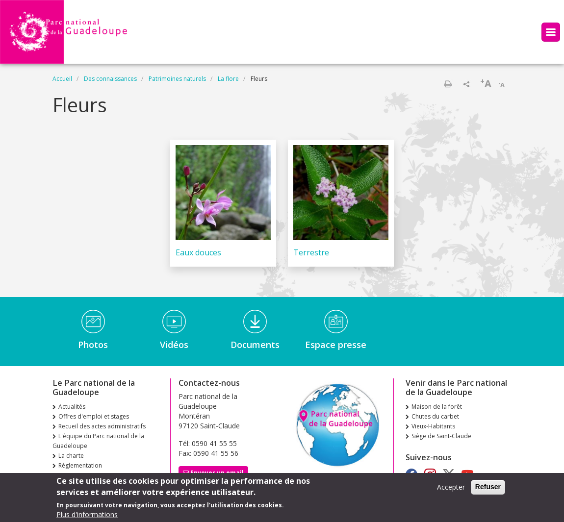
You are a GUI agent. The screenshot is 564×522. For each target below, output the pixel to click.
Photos (93, 344)
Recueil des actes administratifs (102, 426)
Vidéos (174, 344)
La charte (71, 455)
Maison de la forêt (436, 406)
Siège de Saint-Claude (441, 436)
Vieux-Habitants (433, 426)
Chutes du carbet (435, 416)
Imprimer (448, 84)
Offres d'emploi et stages (93, 416)
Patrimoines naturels (177, 79)
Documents (255, 344)
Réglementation (80, 465)
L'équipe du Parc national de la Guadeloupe (98, 441)
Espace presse (335, 344)
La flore (228, 79)
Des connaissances (110, 79)
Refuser (488, 490)
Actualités (71, 406)
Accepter (451, 490)
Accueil (62, 79)
